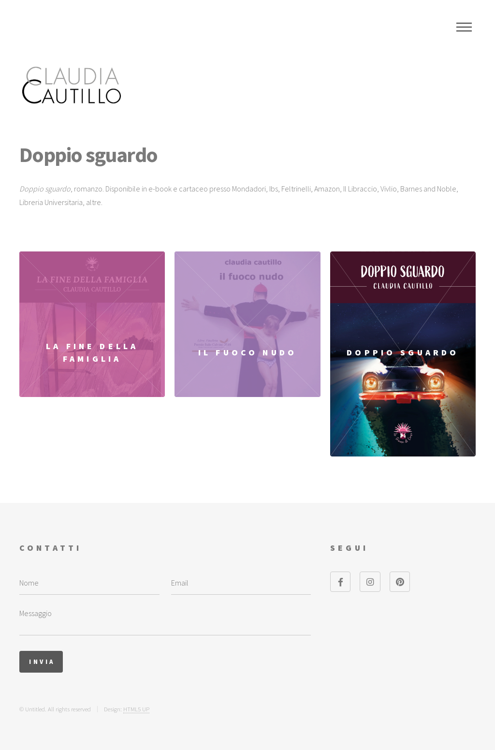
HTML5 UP (136, 709)
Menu (464, 27)
